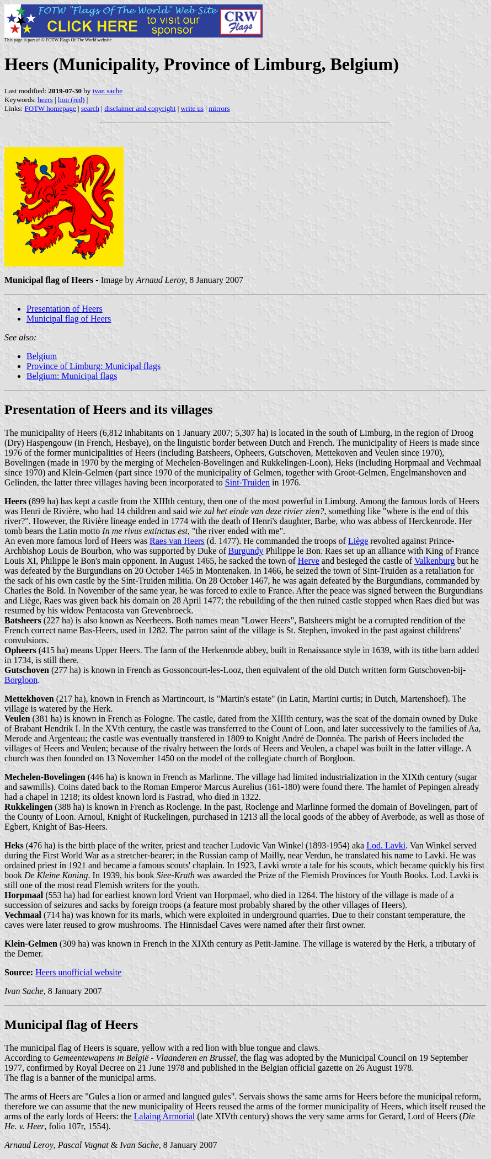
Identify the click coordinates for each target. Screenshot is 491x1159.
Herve (308, 560)
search (90, 108)
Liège (358, 541)
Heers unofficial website (78, 972)
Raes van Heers (177, 541)
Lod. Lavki (385, 845)
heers (45, 99)
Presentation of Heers (64, 308)
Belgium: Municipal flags (71, 376)
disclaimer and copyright (139, 108)
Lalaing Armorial (164, 1116)
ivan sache (108, 91)
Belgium (41, 356)
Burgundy (246, 551)
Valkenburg (434, 560)
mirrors (219, 108)
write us (192, 108)
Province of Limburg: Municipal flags (93, 366)
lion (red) (71, 99)
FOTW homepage (50, 108)
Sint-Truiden (247, 482)
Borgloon (21, 680)
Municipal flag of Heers (68, 318)
